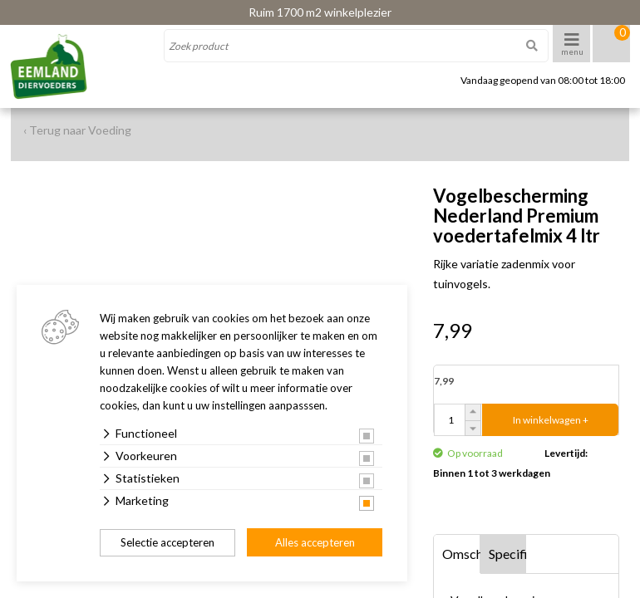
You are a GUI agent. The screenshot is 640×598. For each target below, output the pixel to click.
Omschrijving (461, 553)
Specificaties (508, 553)
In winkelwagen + (550, 420)
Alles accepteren (315, 542)
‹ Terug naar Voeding (77, 130)
